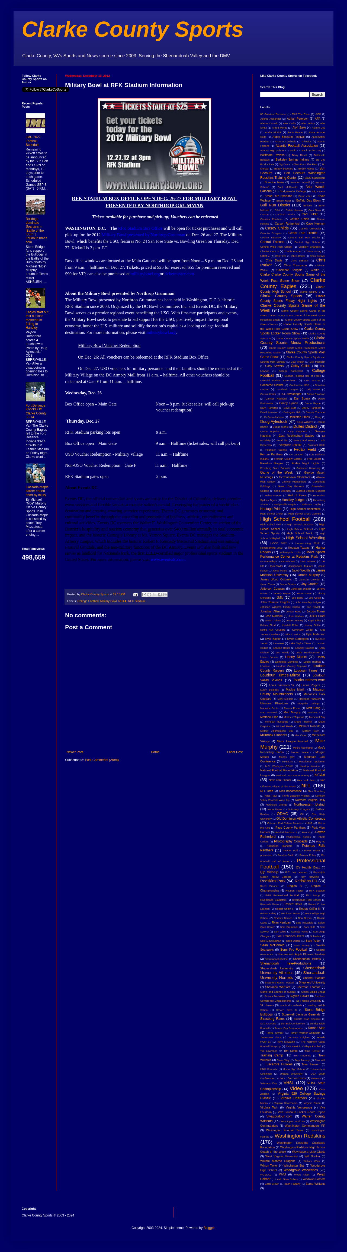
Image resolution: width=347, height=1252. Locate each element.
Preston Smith (286, 855)
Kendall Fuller (290, 625)
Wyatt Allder (302, 1174)
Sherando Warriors (277, 987)
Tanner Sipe (316, 1028)
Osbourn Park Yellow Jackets (284, 823)
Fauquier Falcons (276, 449)
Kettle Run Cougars (272, 629)
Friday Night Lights (305, 463)
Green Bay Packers (291, 486)
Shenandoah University (276, 968)
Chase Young (313, 251)
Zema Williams (315, 1183)
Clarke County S (310, 291)
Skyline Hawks (299, 996)
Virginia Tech (269, 1107)
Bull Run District (275, 205)
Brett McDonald (287, 187)
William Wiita (312, 1161)
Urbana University (291, 1073)
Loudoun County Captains (291, 666)
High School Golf (270, 524)
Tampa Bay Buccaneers (289, 1028)
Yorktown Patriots (314, 1179)
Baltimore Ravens (272, 154)
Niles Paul (271, 795)
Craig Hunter (312, 389)
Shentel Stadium (314, 977)
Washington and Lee (293, 1121)
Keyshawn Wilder (302, 629)
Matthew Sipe (269, 716)
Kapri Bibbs (314, 620)
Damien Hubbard (276, 398)
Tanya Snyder (274, 1032)
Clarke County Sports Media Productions (292, 340)
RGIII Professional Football (282, 895)
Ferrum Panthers (271, 454)
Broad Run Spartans (278, 195)
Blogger (209, 1228)
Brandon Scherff (300, 182)
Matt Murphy (292, 712)
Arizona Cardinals (285, 141)
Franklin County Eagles (288, 458)
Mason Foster (292, 708)
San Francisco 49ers (290, 936)
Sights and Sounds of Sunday (278, 991)
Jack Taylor (276, 565)
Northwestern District (309, 804)
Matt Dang (313, 708)
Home (155, 752)
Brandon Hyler (274, 182)
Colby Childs (300, 366)
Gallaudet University (308, 468)
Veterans (316, 1078)
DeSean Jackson (274, 417)
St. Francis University (308, 1000)
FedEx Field (305, 449)
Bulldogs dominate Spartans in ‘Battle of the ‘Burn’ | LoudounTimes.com (37, 230)
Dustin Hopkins (269, 431)
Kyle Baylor (273, 638)
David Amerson (269, 412)
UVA (281, 1078)
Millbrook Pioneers (273, 735)
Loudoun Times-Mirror (280, 675)
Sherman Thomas (308, 987)
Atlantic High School (272, 150)
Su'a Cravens (268, 1023)
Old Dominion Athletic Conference (300, 818)
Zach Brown (272, 1183)
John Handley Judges (308, 602)
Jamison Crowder (309, 579)
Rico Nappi (313, 895)
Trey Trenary (302, 1060)
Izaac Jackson (308, 561)
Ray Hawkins (310, 876)
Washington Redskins (300, 1136)
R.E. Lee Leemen (296, 872)
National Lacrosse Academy (292, 775)
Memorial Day (317, 717)
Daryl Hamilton (269, 407)
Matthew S (313, 712)
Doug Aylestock (273, 421)
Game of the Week (276, 472)
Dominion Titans (299, 417)
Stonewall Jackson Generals (301, 1014)
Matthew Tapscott (294, 717)
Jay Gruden (310, 584)
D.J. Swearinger (291, 393)
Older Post (235, 752)
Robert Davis (293, 904)
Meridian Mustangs (276, 721)
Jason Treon (267, 584)
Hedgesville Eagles (285, 504)
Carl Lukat (310, 214)
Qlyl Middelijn (269, 872)
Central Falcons (272, 242)
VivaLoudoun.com (279, 1116)
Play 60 (320, 841)
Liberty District (296, 657)
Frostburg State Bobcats (275, 468)
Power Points (312, 850)
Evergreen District (289, 444)
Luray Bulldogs (269, 689)
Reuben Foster (294, 890)
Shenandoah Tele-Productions (285, 963)
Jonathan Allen (270, 611)
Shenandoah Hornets (307, 958)
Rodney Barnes (283, 917)
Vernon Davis (297, 1078)
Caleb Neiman (294, 210)
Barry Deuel (299, 155)
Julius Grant (317, 616)
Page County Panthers (290, 827)
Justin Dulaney (294, 620)
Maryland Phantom (310, 698)
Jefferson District (301, 588)
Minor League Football (292, 741)
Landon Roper (281, 647)
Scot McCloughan (270, 940)
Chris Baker (298, 255)
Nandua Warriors (310, 766)
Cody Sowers (274, 366)
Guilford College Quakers (310, 490)
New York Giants (280, 780)
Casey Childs (277, 228)
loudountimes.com (309, 680)
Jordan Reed (293, 611)
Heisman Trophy (311, 504)
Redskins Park (272, 881)
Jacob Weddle (301, 570)
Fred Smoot (314, 458)
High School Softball (300, 529)
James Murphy (309, 575)
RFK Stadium (136, 601)
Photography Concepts (291, 841)
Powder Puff (290, 850)
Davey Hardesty (311, 407)
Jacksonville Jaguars (300, 565)
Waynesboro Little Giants (308, 1151)
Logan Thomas (312, 661)
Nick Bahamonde (290, 791)
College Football (88, 601)
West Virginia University (281, 1156)
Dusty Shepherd (297, 431)
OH (302, 814)
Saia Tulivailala (304, 922)
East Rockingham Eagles (296, 435)
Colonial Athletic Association (278, 380)
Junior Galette (273, 620)
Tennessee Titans (270, 1037)
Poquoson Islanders (279, 845)
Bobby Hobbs (306, 168)
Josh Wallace (296, 616)
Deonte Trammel (315, 412)
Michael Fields (284, 726)
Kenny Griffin (312, 625)
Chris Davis (274, 260)
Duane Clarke (281, 426)
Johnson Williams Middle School (280, 606)
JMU (280, 597)
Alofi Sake (299, 127)
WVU (282, 1174)
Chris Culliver (317, 255)
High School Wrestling (305, 538)
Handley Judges (294, 500)
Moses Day (286, 756)
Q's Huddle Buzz (308, 867)
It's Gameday (268, 561)
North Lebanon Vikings (296, 795)
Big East (283, 164)
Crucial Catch (268, 393)
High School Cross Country (304, 513)
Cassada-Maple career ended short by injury (37, 491)
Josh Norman (273, 616)
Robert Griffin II (284, 908)
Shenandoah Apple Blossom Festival (301, 954)
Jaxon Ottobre (288, 584)
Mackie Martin (295, 689)
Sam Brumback (289, 926)
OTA (309, 823)
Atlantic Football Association (297, 146)
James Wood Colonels (276, 579)
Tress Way (283, 1060)
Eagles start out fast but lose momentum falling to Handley (37, 320)
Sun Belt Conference (293, 1023)
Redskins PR (306, 881)
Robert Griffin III (309, 908)
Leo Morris (282, 652)
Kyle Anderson (315, 634)
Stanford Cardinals (291, 1005)
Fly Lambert (296, 454)
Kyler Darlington (298, 638)
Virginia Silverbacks (285, 1102)
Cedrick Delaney (270, 237)
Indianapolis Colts (290, 552)
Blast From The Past (305, 164)
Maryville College (309, 703)
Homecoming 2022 (271, 547)
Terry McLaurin (286, 1041)
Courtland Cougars (287, 389)
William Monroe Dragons (277, 1160)
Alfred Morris (279, 127)
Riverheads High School (306, 899)
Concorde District (271, 385)
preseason (266, 855)
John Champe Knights (275, 602)
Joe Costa (315, 597)
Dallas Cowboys (316, 393)
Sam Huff (309, 926)
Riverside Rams (269, 904)
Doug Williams (305, 421)
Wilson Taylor (269, 1165)
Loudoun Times (305, 670)
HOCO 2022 (278, 543)
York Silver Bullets (287, 1179)
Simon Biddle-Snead (313, 991)
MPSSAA (287, 761)
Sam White (280, 931)
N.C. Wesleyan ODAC (279, 766)
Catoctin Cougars (270, 233)
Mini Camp (301, 735)
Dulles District (305, 426)
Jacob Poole (279, 570)
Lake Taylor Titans (300, 643)
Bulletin (307, 205)
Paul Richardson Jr (286, 832)
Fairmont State (316, 444)
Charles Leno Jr (269, 251)
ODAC (282, 814)
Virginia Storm (312, 1102)
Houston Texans (299, 547)
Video (296, 1088)
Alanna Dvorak (269, 123)
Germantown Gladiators (294, 477)
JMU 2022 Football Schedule (33, 141)
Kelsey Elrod (268, 625)
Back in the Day (311, 150)
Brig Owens (318, 191)
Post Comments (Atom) (102, 760)
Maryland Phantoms (274, 703)
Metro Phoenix (303, 721)
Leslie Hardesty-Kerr (308, 652)
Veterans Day (268, 1083)
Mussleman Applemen (312, 761)
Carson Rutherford (287, 223)
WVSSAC (266, 1174)
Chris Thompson (295, 265)
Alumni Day (318, 127)
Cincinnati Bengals (289, 270)
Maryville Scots (269, 708)
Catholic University (310, 228)
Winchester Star (294, 1165)
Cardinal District (285, 214)
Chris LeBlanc (300, 260)
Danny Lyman (288, 403)
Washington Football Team (285, 1130)
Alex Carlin (289, 123)
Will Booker (312, 1156)
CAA (277, 210)
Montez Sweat (300, 752)
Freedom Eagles (271, 463)
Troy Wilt (320, 1060)
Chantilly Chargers (309, 246)
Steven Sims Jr (286, 1009)
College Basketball (291, 370)
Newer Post (74, 752)
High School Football (285, 519)
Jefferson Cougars (272, 588)
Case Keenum (315, 223)
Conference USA (299, 385)
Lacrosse (278, 643)
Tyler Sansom (311, 1064)
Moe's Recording (303, 747)
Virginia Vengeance (299, 1107)
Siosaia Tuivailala (274, 996)
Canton (264, 214)
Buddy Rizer (284, 200)
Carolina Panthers (271, 219)
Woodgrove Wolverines (301, 1170)
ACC (318, 114)
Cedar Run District (302, 233)
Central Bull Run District (304, 237)
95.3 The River (301, 114)
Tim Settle (290, 1050)
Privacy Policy (308, 855)
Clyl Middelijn (317, 361)
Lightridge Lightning (286, 661)
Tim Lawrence (268, 1050)
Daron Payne (313, 403)
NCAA (122, 601)
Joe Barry (297, 597)
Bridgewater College (292, 191)
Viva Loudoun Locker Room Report (301, 1112)
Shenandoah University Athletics (292, 970)
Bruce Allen (305, 195)
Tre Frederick (302, 1055)
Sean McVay (302, 945)
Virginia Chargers (294, 1098)
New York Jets (305, 780)
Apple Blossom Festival (288, 136)
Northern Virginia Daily (310, 799)
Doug (318, 417)
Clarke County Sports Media (292, 338)
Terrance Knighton (299, 1037)
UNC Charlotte (269, 1069)
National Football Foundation (279, 770)
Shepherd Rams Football (279, 982)
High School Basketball (305, 508)
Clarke (315, 270)
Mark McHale (285, 698)
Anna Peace (295, 132)
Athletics (306, 141)
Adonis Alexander (270, 118)
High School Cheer (271, 513)
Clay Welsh (297, 361)
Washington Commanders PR (305, 1125)
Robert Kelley (268, 913)
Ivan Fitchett (288, 561)
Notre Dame (275, 809)
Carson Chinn (299, 219)
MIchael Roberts (309, 726)
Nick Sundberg (316, 791)
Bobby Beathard (283, 168)
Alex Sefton (308, 123)
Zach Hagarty (293, 1183)
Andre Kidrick (273, 132)
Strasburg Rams (272, 1019)
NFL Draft (266, 791)
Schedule (315, 936)
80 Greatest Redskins (273, 114)
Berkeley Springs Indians (292, 159)
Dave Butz (290, 407)
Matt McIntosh (268, 712)
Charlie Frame (292, 251)
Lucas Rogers (310, 685)
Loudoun (265, 666)
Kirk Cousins (292, 634)
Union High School (294, 1069)
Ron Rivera (304, 917)
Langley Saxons (304, 647)
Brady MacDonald (315, 177)
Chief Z (265, 255)
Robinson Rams (290, 913)
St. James (267, 1005)
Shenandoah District (276, 958)
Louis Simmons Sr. (282, 685)
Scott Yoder (313, 940)
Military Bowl (108, 601)
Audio (293, 150)
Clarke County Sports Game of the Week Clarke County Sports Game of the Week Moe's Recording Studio (292, 315)
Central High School (307, 242)
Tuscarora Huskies (279, 1064)
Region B (294, 885)
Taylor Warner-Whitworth (305, 1032)
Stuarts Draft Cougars (307, 1018)
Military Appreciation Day (276, 730)
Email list (282, 440)
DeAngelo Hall (292, 412)
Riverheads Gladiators (273, 899)
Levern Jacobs (269, 657)
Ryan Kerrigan (281, 922)
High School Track (300, 533)
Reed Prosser (269, 885)
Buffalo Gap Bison (308, 200)
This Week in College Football (303, 1046)
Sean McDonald (272, 945)
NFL (306, 785)
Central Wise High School (276, 246)
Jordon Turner (316, 611)
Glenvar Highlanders (294, 481)
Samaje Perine (299, 931)
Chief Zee (281, 255)
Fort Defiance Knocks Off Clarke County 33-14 (36, 411)
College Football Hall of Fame (302, 375)
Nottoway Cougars (299, 809)
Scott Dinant (293, 940)
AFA (317, 118)
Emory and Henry (304, 440)
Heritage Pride (270, 509)
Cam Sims (315, 210)
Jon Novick (313, 606)
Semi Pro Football (293, 949)
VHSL (289, 1083)
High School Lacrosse (300, 524)
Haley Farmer (273, 495)
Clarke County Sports (132, 29)
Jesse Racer (304, 593)
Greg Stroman (282, 490)
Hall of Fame (297, 495)
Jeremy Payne (281, 593)
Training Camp (271, 1055)
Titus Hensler (312, 1050)
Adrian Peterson (298, 118)
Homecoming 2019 (307, 543)
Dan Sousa (302, 398)
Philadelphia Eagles (298, 836)
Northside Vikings (276, 804)
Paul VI (306, 832)
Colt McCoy (312, 380)
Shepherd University (312, 982)
